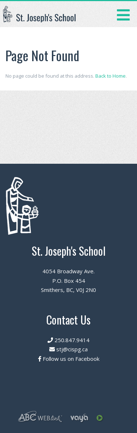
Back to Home (110, 76)
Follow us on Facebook (68, 358)
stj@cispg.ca (68, 349)
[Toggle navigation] (123, 14)
